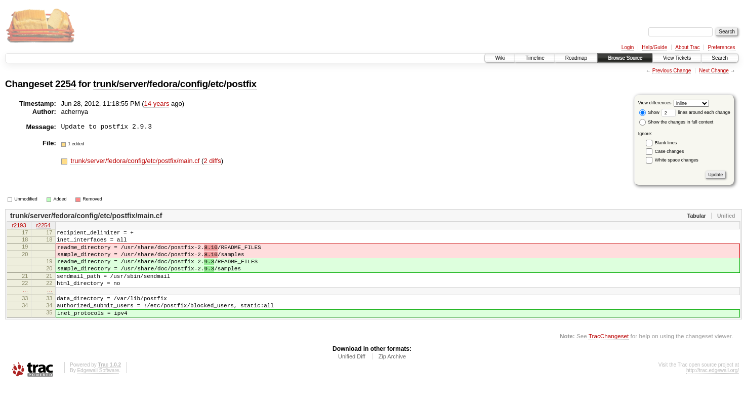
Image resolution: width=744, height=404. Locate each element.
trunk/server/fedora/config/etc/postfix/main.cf (135, 161)
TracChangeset (609, 355)
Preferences (721, 47)
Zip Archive (392, 376)
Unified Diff (351, 376)
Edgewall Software (98, 390)
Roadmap (576, 58)
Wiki (500, 58)
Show (649, 112)
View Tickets (677, 58)
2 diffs (212, 161)
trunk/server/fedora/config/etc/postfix (175, 83)
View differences (655, 102)
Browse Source (625, 58)
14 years (157, 103)
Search (720, 58)
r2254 (43, 226)
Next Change (713, 70)
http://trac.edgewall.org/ (712, 390)
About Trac (687, 47)
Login (628, 47)
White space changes (676, 160)
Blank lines (666, 142)
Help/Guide (654, 47)
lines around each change (696, 112)
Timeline (534, 58)
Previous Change (671, 70)
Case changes (669, 151)
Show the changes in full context (676, 122)
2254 (65, 83)
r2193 (19, 226)
